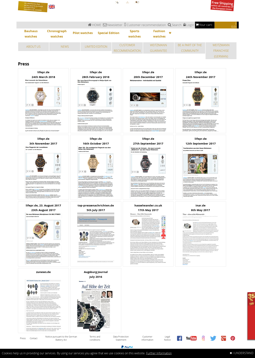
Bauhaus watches (31, 33)
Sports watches (134, 33)
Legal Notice (167, 338)
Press (23, 338)
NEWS (65, 47)
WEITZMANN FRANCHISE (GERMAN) (221, 50)
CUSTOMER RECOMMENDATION (127, 48)
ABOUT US (33, 47)
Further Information (159, 353)
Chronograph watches (57, 33)
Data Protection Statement (121, 338)
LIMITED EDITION (96, 47)
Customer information (147, 338)
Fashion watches (162, 34)
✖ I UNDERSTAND (241, 353)
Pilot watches (83, 33)
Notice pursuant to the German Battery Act (61, 338)
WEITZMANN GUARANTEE (158, 48)
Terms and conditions (95, 338)
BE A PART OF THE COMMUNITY (190, 48)
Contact (33, 338)
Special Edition (108, 33)
